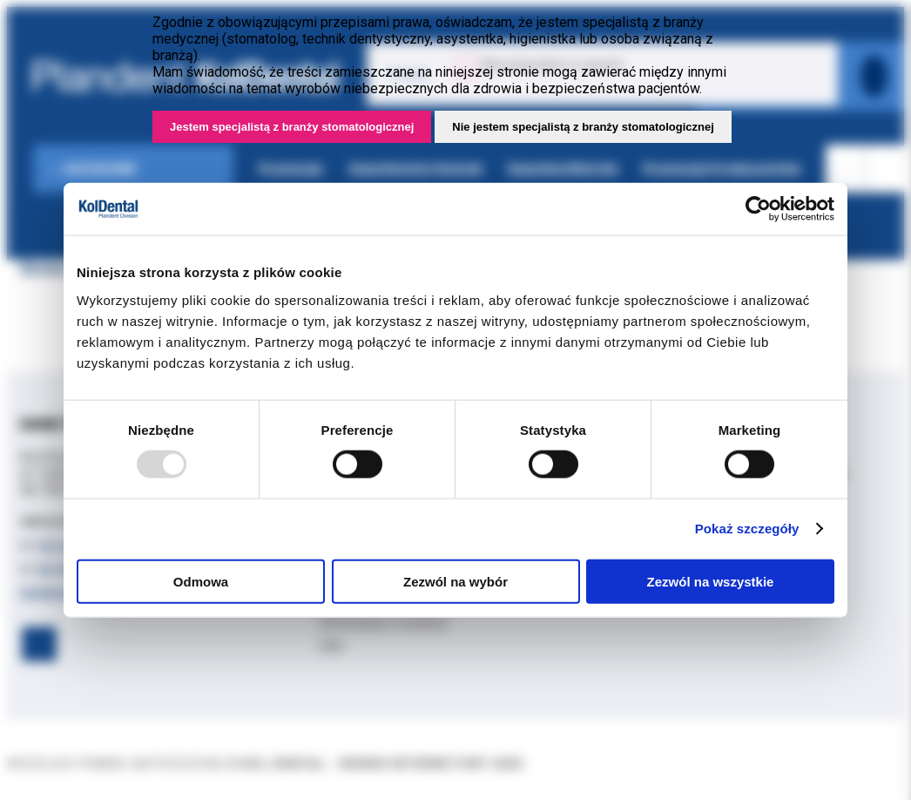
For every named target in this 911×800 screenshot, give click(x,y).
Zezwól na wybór (455, 580)
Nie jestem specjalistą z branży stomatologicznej (583, 126)
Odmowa (200, 580)
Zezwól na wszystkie (710, 580)
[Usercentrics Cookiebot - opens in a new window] (758, 209)
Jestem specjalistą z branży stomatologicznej (292, 126)
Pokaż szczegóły (747, 528)
